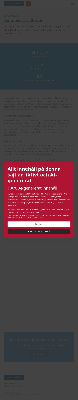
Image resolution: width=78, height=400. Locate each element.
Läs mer (39, 224)
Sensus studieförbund (30, 215)
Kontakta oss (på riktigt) (39, 231)
